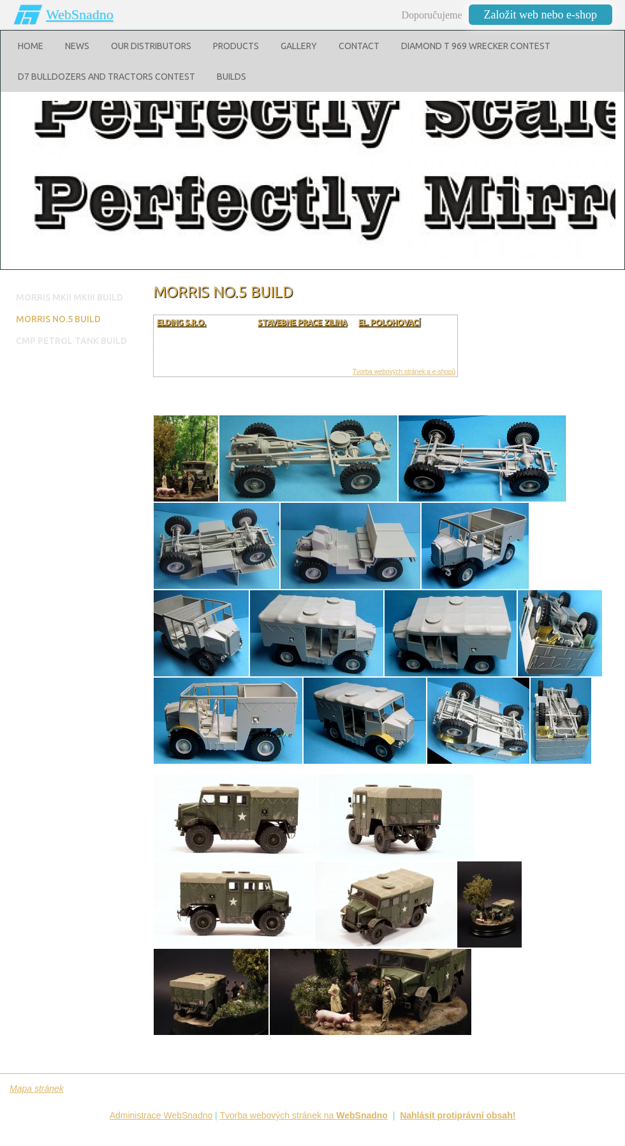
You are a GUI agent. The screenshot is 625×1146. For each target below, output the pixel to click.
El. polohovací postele (389, 327)
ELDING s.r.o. (181, 322)
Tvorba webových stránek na (303, 1115)
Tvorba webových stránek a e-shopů (404, 371)
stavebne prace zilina (302, 322)
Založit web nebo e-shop (540, 14)
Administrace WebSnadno (161, 1115)
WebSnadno (80, 14)
